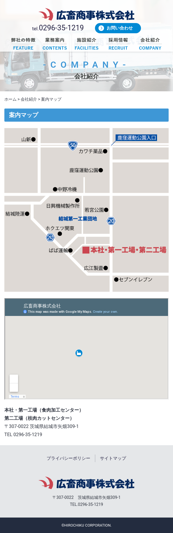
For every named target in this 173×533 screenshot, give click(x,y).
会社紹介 (29, 99)
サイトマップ (113, 458)
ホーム (10, 99)
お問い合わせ (120, 28)
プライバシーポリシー (68, 458)
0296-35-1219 (61, 28)
